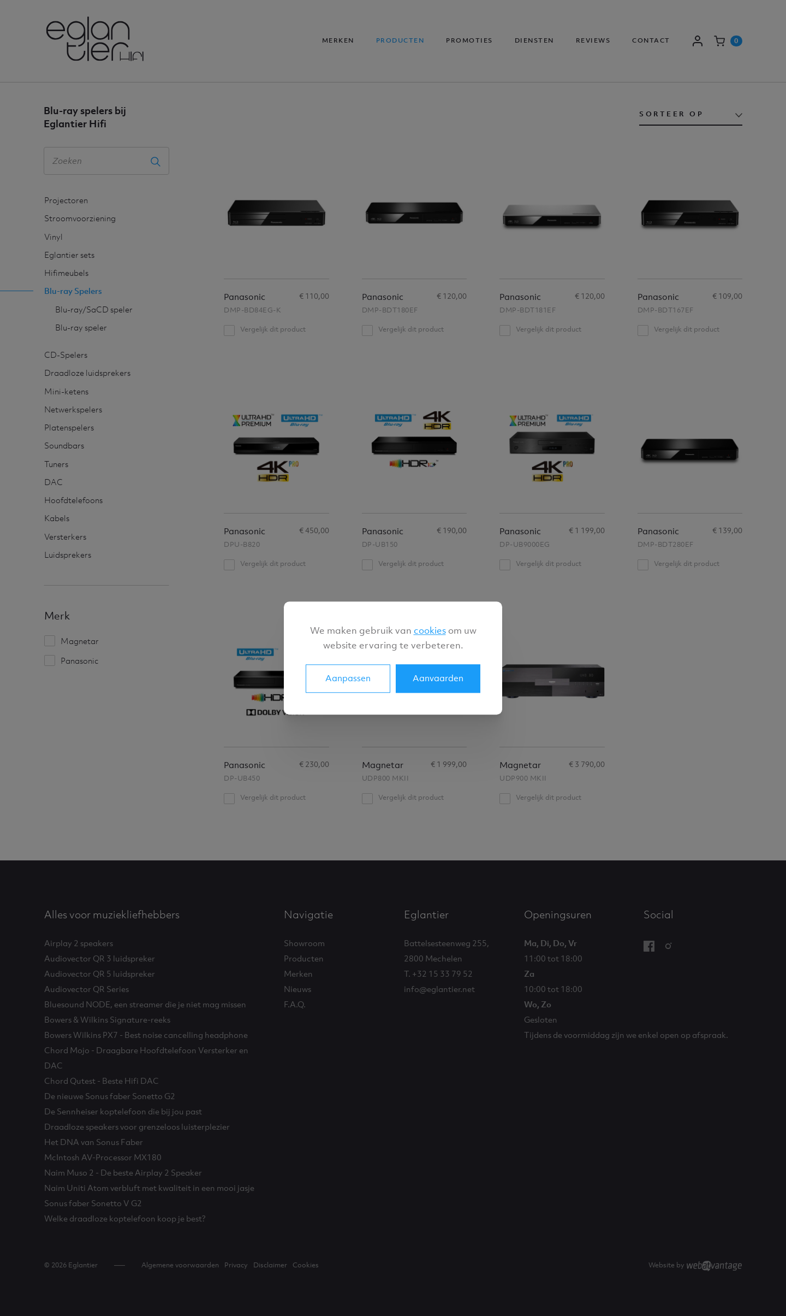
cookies (430, 630)
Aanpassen (348, 677)
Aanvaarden (438, 677)
